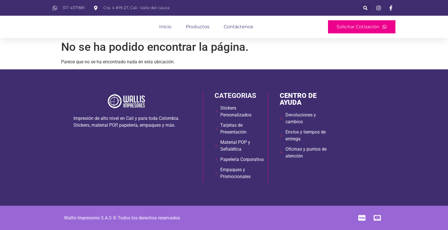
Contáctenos (238, 26)
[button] (365, 7)
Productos (197, 26)
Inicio (165, 26)
